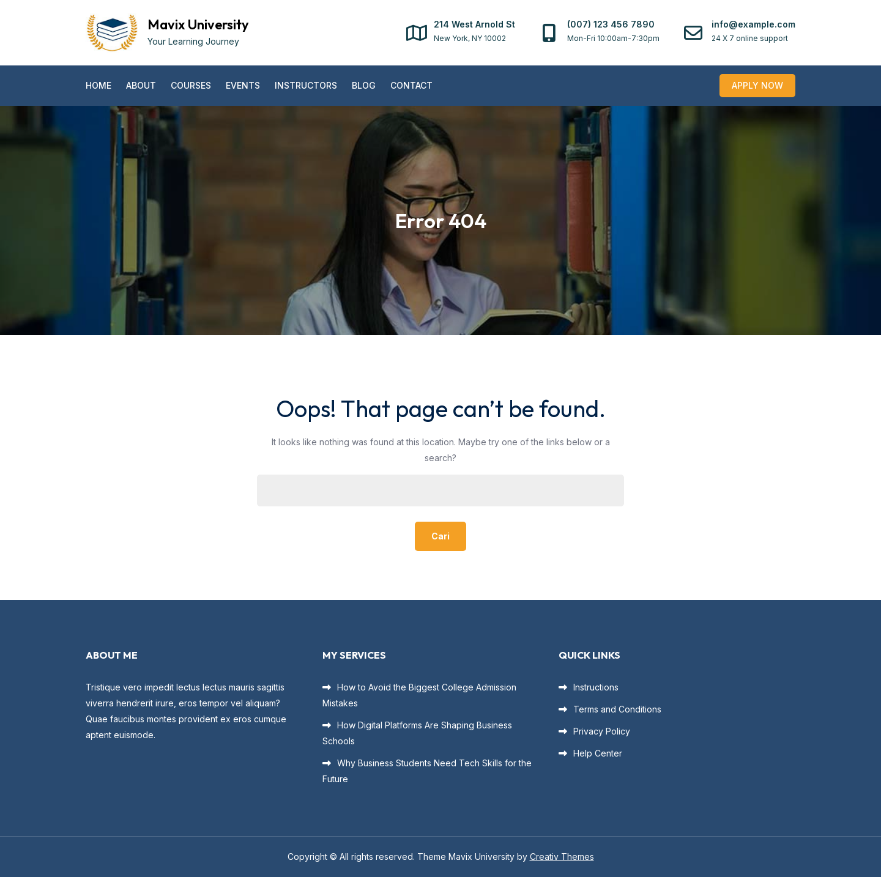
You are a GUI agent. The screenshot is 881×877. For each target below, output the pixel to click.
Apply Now (757, 85)
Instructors (306, 85)
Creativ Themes (562, 856)
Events (243, 85)
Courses (191, 85)
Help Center (597, 753)
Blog (364, 85)
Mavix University (198, 24)
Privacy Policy (601, 731)
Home (98, 85)
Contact (411, 85)
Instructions (596, 687)
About (141, 85)
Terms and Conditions (617, 709)
